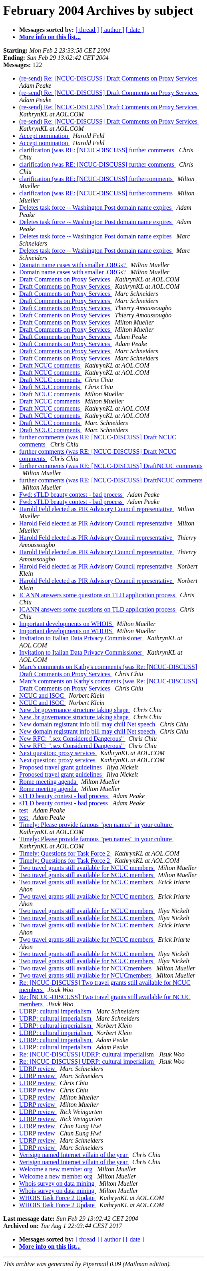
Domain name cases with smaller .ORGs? (73, 265)
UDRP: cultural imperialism (56, 1011)
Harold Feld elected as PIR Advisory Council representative (96, 509)
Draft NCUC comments (50, 365)
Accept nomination (44, 135)
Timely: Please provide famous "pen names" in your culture (96, 824)
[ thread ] (87, 29)
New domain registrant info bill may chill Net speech (88, 724)
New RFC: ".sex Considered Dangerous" (72, 738)
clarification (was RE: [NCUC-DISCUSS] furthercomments (96, 178)
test (24, 810)
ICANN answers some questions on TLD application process (98, 595)
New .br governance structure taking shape (74, 709)
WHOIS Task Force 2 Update (57, 1197)
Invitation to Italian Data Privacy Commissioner (81, 638)
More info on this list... (50, 36)
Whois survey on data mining (57, 1183)
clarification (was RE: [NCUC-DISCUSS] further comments (97, 150)
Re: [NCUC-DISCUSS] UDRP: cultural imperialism (87, 1054)
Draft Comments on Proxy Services (65, 279)
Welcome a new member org (56, 1169)
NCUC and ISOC (42, 695)
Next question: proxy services (58, 753)
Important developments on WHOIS (66, 623)
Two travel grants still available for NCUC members (87, 867)
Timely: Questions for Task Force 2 (65, 853)
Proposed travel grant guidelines (61, 767)
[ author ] (113, 29)
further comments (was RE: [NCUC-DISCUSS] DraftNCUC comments (111, 465)
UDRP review (38, 1068)
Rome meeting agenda (48, 781)
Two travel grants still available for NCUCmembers (86, 968)
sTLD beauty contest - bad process (64, 796)
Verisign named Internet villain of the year (74, 1154)
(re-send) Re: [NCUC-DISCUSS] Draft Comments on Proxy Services (109, 78)
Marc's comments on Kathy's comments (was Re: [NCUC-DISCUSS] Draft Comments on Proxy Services (108, 670)
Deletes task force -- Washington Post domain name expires (96, 207)
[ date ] (135, 29)
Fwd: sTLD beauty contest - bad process (71, 494)
